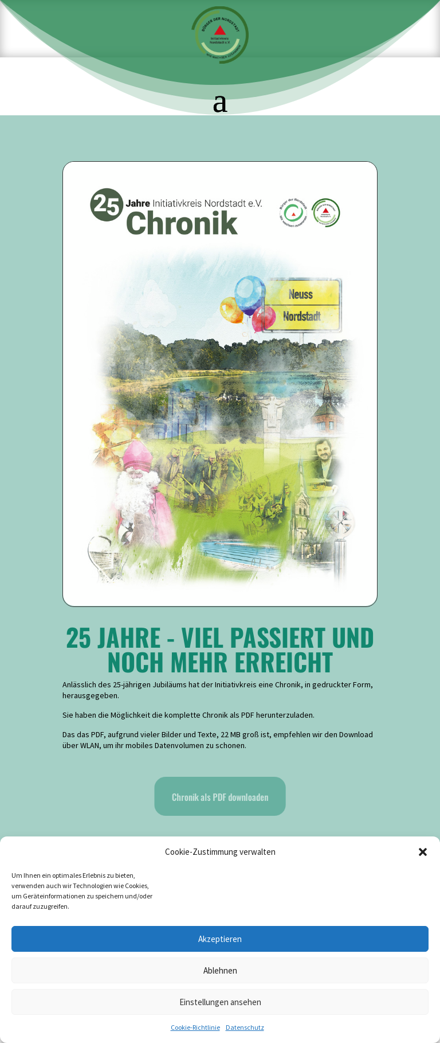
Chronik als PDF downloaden (220, 796)
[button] (423, 852)
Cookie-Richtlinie (195, 1027)
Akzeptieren (220, 938)
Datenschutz (245, 1027)
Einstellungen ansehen (220, 1002)
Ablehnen (220, 970)
